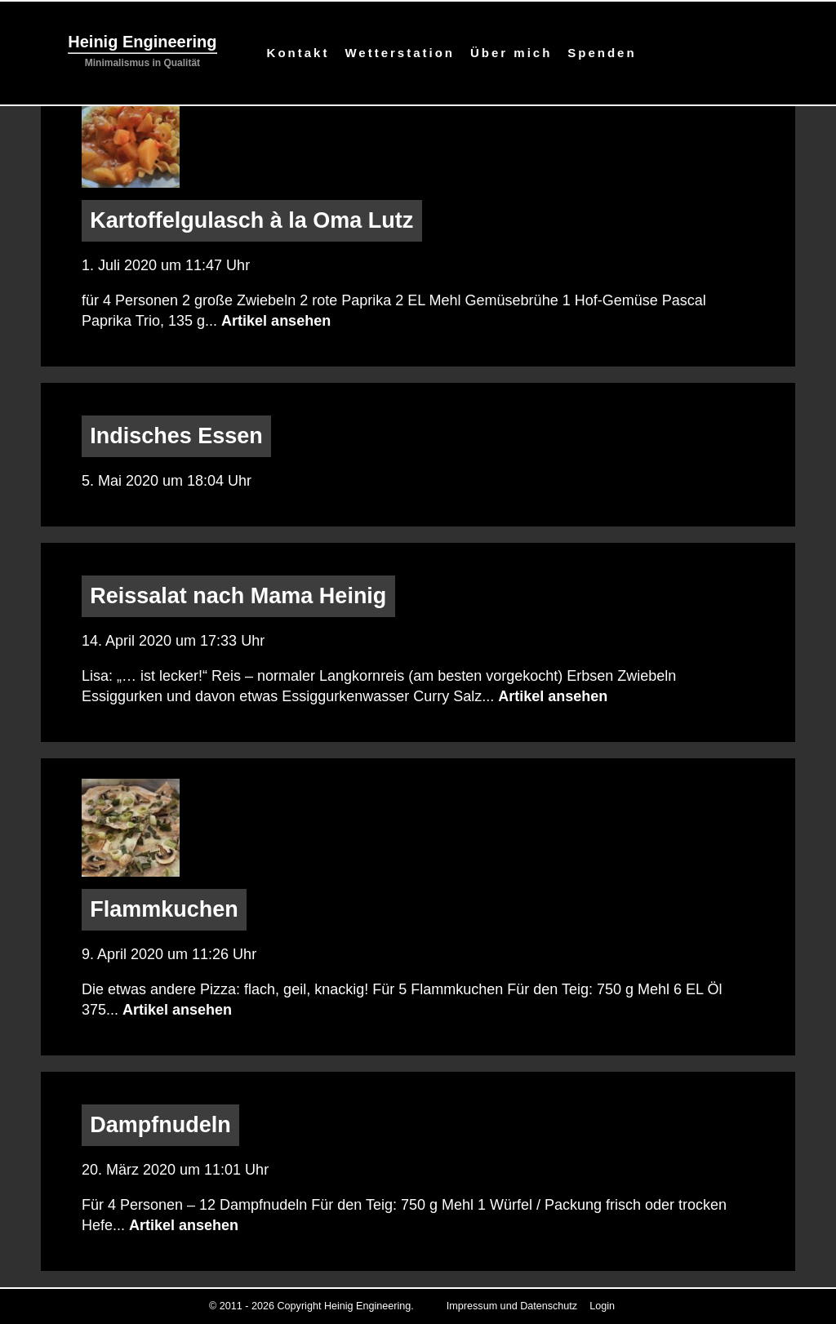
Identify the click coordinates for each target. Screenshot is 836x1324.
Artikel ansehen (276, 321)
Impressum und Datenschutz (512, 1306)
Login (602, 1306)
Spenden (601, 53)
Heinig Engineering (142, 42)
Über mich (511, 53)
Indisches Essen (176, 436)
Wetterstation (400, 53)
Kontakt (298, 53)
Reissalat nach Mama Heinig (238, 596)
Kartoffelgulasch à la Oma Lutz (251, 220)
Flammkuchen (164, 910)
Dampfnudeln (160, 1125)
